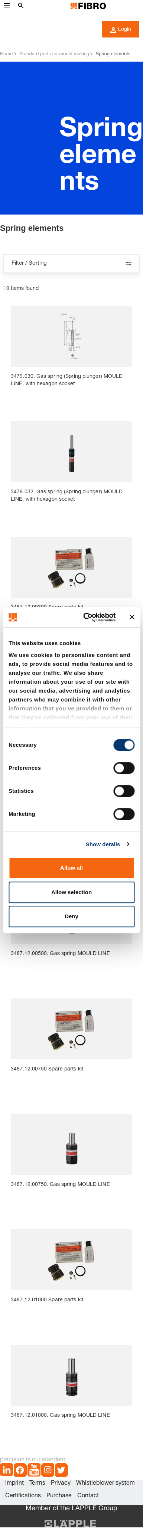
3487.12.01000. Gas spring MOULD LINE (60, 1415)
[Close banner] (131, 617)
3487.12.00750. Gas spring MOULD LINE (60, 1184)
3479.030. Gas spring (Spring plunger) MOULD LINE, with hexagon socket (67, 380)
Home (6, 53)
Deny (71, 916)
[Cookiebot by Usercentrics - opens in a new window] (86, 617)
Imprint (14, 1484)
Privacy (61, 1484)
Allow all (71, 867)
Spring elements (112, 53)
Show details (103, 844)
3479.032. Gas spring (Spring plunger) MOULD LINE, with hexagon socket (67, 496)
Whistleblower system (105, 1484)
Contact (88, 1496)
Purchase (59, 1496)
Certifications (23, 1496)
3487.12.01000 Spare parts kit (47, 1300)
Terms (37, 1484)
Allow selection (71, 892)
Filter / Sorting (71, 264)
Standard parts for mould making (54, 53)
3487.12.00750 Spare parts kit (47, 1069)
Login (120, 30)
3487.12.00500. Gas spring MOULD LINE (60, 954)
